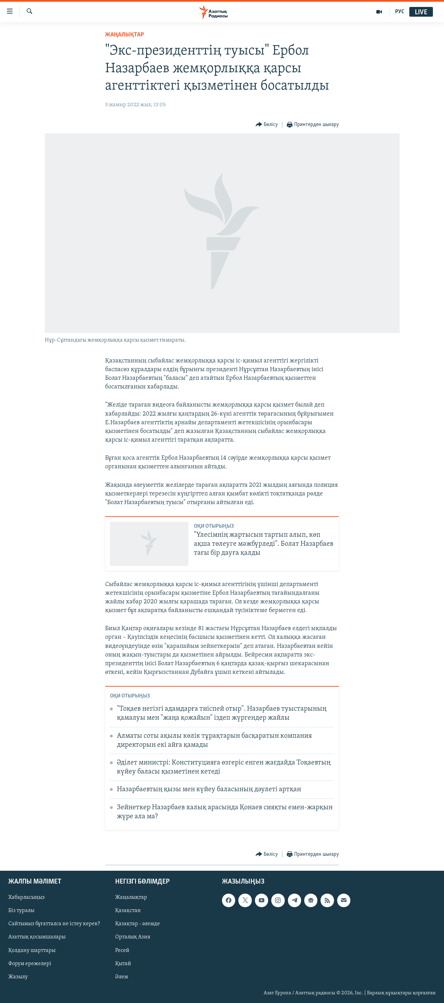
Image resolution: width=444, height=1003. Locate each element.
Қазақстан (128, 910)
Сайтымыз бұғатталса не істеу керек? (54, 924)
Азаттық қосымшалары (37, 937)
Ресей (122, 950)
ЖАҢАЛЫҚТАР (124, 35)
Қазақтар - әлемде (137, 924)
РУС (399, 12)
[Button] (267, 124)
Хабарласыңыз (26, 897)
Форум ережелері (29, 963)
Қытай (123, 963)
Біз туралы (21, 910)
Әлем (121, 976)
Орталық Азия (132, 937)
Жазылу (18, 976)
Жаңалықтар (131, 897)
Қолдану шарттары (32, 950)
